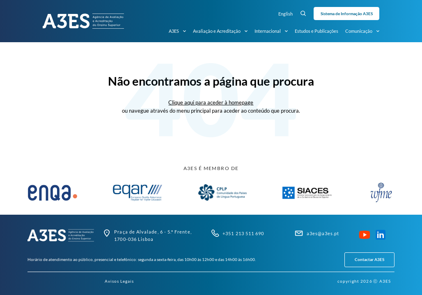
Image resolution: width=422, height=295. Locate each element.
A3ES (177, 31)
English (285, 13)
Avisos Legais (119, 281)
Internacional (271, 31)
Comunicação (362, 31)
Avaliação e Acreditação (220, 31)
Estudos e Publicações (316, 31)
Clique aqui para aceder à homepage (210, 102)
